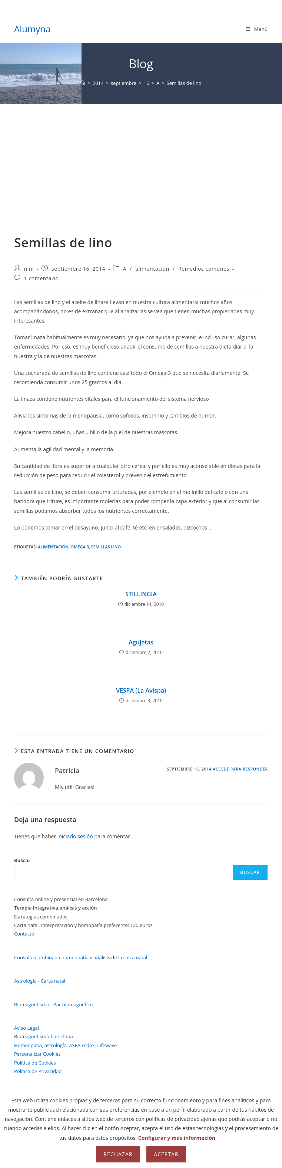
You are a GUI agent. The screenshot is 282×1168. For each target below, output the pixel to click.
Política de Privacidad (38, 1071)
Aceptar (166, 1154)
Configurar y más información (176, 1137)
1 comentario (41, 278)
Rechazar (117, 1154)
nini (29, 268)
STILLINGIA (141, 594)
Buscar (22, 860)
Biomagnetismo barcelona (43, 1036)
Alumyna (32, 29)
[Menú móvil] (257, 29)
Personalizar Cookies (37, 1053)
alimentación (152, 268)
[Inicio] (82, 83)
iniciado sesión (75, 836)
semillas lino (106, 547)
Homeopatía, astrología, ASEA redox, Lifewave (65, 1045)
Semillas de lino (184, 83)
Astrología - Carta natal (39, 980)
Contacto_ (25, 933)
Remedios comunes (203, 268)
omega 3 (80, 547)
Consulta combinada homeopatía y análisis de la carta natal (80, 957)
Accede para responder (240, 769)
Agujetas (141, 642)
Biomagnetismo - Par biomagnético (53, 1004)
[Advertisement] (141, 160)
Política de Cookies (35, 1062)
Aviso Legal (26, 1028)
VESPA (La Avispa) (141, 690)
